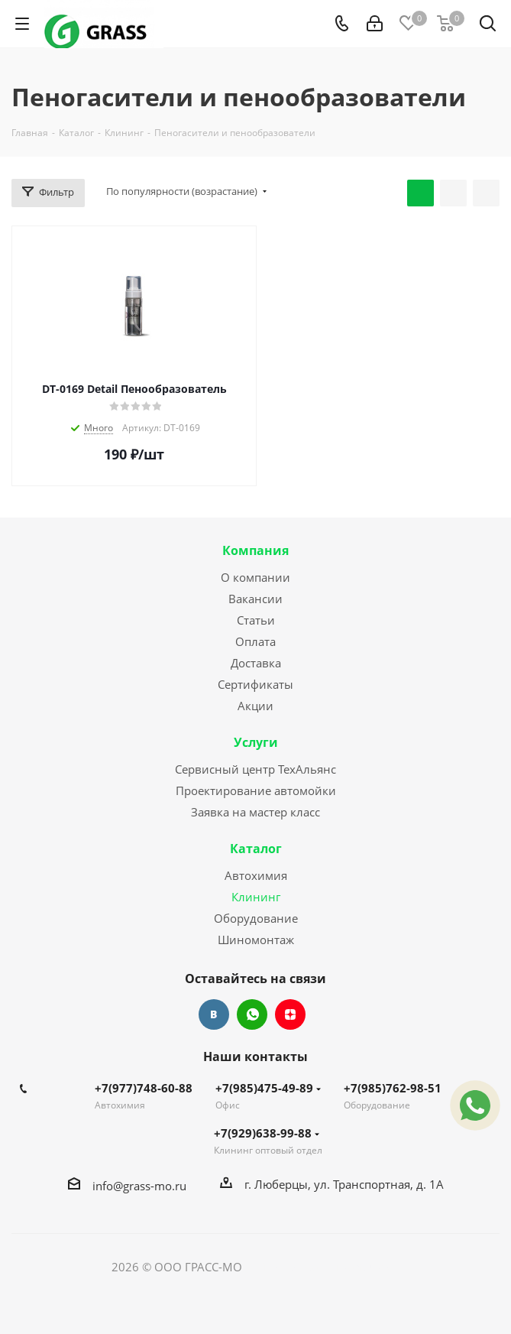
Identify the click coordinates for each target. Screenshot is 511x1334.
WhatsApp (252, 1014)
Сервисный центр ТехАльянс (255, 769)
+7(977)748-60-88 (143, 1088)
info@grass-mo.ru (139, 1185)
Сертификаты (255, 684)
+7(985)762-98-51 (392, 1088)
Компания (255, 550)
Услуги (256, 742)
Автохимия (256, 875)
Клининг (255, 896)
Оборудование (256, 918)
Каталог (256, 848)
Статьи (256, 620)
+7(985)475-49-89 (268, 1088)
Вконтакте (214, 1014)
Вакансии (255, 598)
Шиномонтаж (256, 939)
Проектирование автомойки (256, 790)
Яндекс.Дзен (290, 1014)
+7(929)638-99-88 (266, 1133)
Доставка (256, 662)
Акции (255, 705)
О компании (255, 577)
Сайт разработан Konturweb (322, 1266)
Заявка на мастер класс (255, 812)
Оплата (255, 641)
